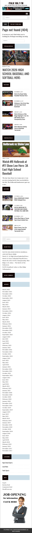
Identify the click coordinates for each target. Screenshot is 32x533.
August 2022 (6, 358)
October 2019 (6, 408)
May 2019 (5, 416)
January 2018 (6, 446)
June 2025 (5, 302)
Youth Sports (5, 471)
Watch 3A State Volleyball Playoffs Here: (15, 258)
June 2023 (5, 341)
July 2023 (5, 339)
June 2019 (5, 414)
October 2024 (6, 313)
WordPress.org (7, 489)
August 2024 (6, 315)
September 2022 (7, 356)
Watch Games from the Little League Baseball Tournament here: (20, 229)
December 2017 (7, 448)
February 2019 (6, 421)
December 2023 (7, 328)
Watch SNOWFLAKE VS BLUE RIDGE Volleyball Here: (21, 199)
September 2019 (7, 410)
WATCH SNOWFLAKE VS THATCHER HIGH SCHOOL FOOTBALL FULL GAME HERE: (21, 209)
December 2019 (7, 403)
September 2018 (7, 431)
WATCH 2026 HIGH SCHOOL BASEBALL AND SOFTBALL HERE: (15, 73)
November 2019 (7, 405)
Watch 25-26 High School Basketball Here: (15, 256)
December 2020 (7, 393)
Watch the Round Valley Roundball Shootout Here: (21, 95)
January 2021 (6, 390)
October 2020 (6, 397)
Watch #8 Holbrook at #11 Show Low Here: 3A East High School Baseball (15, 167)
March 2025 (6, 307)
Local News (5, 467)
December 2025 (7, 292)
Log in (4, 483)
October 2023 (6, 332)
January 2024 (6, 326)
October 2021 (6, 373)
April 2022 (5, 365)
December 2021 (7, 369)
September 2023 (7, 335)
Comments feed (7, 487)
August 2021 (6, 378)
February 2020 (6, 399)
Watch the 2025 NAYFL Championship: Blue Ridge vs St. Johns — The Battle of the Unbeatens (16, 263)
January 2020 (6, 401)
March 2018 (6, 442)
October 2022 (6, 354)
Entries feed (6, 485)
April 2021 (5, 384)
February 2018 (6, 444)
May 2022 (5, 363)
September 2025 (7, 298)
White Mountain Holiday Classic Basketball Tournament (20, 128)
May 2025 (5, 304)
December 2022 (7, 350)
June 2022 (5, 360)
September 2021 (7, 375)
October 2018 (6, 429)
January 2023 (6, 347)
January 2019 (6, 423)
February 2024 (6, 324)
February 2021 (6, 388)
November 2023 (7, 330)
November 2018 (7, 427)
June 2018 (5, 436)
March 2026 (6, 289)
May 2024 (5, 320)
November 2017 (7, 451)
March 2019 (6, 418)
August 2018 (6, 433)
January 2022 (6, 367)
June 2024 (5, 317)
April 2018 (5, 440)
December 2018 (7, 425)
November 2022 (7, 352)
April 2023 (5, 343)
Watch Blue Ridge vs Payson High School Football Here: (21, 219)
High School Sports (7, 463)
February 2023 (6, 345)
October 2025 (6, 296)
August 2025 (6, 300)
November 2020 (7, 395)
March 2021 (6, 386)
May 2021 (5, 382)
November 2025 (7, 294)
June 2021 (5, 380)
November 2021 (7, 371)
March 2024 (6, 322)
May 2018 (5, 438)
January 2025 (6, 309)
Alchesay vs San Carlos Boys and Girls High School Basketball (21, 105)
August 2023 (6, 337)
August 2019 (6, 412)
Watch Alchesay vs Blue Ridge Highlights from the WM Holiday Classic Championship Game (21, 116)
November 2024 (7, 311)
